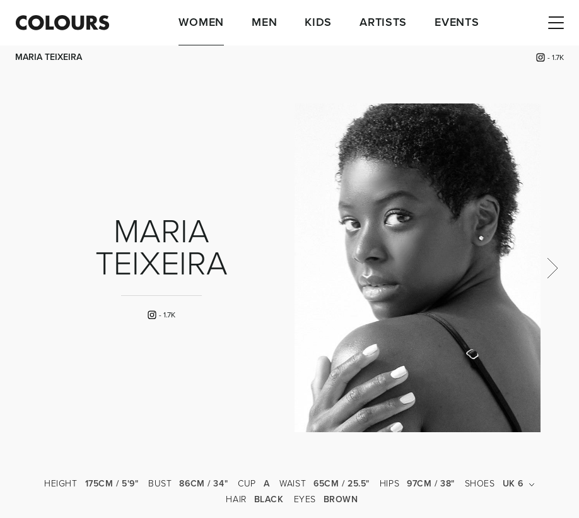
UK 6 (519, 484)
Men (264, 22)
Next (552, 267)
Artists (383, 22)
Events (457, 22)
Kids (318, 22)
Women (201, 22)
